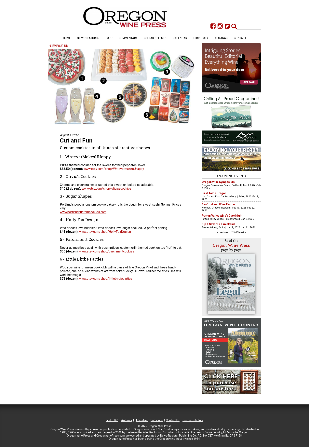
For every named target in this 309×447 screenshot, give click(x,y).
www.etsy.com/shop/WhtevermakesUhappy (114, 169)
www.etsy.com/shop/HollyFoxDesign (105, 232)
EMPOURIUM (58, 46)
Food (109, 38)
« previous (223, 232)
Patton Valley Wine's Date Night (222, 215)
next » (242, 232)
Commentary (128, 38)
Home (67, 38)
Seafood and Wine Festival (219, 204)
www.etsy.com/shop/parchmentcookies (106, 251)
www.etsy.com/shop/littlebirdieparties (105, 278)
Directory (200, 38)
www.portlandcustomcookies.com (83, 212)
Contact (240, 38)
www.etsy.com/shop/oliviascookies (106, 188)
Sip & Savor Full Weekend (218, 224)
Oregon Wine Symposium (218, 181)
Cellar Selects (155, 38)
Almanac (221, 38)
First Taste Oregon (214, 193)
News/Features (88, 38)
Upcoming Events (231, 176)
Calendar (180, 38)
